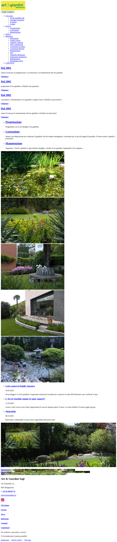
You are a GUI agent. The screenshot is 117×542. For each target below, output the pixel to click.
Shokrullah (10, 411)
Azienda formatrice (17, 20)
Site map (27, 540)
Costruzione (14, 30)
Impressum (5, 540)
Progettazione (15, 28)
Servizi (8, 26)
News (3, 514)
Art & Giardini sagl (17, 18)
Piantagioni (14, 38)
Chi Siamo (5, 505)
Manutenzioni (15, 51)
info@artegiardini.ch (8, 495)
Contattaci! (5, 528)
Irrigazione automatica (18, 57)
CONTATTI (9, 63)
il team (12, 24)
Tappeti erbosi (15, 40)
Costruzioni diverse (17, 49)
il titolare (13, 22)
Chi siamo (9, 16)
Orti (11, 53)
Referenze (9, 36)
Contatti (4, 523)
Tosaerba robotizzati (17, 55)
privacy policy (16, 540)
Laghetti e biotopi (16, 42)
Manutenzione (15, 32)
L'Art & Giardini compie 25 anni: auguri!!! (25, 399)
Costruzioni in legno (17, 47)
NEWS (8, 34)
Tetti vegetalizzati (16, 45)
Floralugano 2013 (16, 61)
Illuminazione (15, 59)
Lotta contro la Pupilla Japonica (20, 386)
